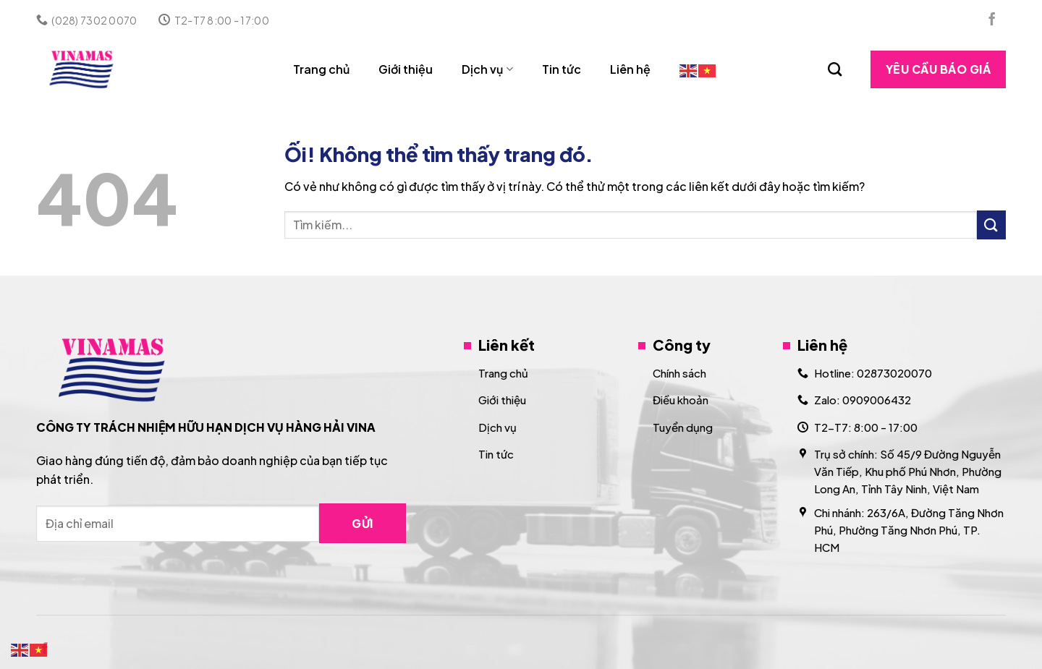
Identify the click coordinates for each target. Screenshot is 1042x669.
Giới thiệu (405, 69)
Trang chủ (321, 69)
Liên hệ (630, 69)
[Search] (835, 69)
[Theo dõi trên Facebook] (992, 20)
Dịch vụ (487, 69)
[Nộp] (991, 224)
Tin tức (561, 69)
